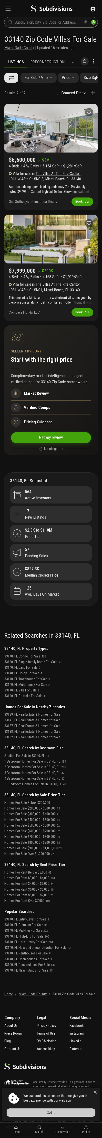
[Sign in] (93, 9)
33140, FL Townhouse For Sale (27, 679)
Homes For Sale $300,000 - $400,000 (32, 814)
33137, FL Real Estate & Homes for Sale (32, 726)
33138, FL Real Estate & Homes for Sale (32, 731)
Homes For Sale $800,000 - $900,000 (32, 842)
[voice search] (86, 22)
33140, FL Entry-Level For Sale (26, 919)
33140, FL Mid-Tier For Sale (26, 930)
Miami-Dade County (19, 47)
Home (8, 994)
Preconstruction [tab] (48, 62)
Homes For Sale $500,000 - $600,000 (32, 825)
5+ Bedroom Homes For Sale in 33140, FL (35, 784)
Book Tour (82, 201)
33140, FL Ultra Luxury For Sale (28, 942)
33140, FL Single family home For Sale (32, 662)
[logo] (51, 9)
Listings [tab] (16, 62)
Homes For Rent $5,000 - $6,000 (28, 889)
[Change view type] (93, 93)
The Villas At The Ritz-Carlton (58, 173)
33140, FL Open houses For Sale (28, 959)
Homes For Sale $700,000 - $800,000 (32, 836)
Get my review (51, 437)
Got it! (51, 1112)
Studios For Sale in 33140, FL (26, 756)
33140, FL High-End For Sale (26, 936)
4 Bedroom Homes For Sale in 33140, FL (34, 778)
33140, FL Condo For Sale (25, 656)
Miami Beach (55, 179)
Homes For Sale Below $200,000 (29, 802)
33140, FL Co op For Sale (23, 673)
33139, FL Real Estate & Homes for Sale (32, 714)
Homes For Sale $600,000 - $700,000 (32, 831)
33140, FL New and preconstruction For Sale (37, 947)
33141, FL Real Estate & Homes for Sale (32, 720)
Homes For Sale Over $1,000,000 (29, 854)
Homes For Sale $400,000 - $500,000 (32, 820)
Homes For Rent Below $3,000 (27, 872)
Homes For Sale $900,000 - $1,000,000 (33, 848)
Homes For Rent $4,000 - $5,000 (28, 883)
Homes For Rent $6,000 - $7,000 (28, 895)
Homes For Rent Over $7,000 (27, 900)
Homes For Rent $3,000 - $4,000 (29, 878)
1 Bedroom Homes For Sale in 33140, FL (35, 761)
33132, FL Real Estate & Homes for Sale (32, 737)
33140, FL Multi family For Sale (27, 684)
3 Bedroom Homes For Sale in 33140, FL (34, 773)
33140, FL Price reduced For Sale (29, 965)
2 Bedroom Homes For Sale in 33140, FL (35, 767)
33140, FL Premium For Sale (25, 925)
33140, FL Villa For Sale (21, 690)
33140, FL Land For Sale (22, 667)
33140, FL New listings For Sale (28, 970)
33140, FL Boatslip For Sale (24, 696)
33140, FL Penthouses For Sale (27, 953)
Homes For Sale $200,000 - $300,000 (32, 808)
